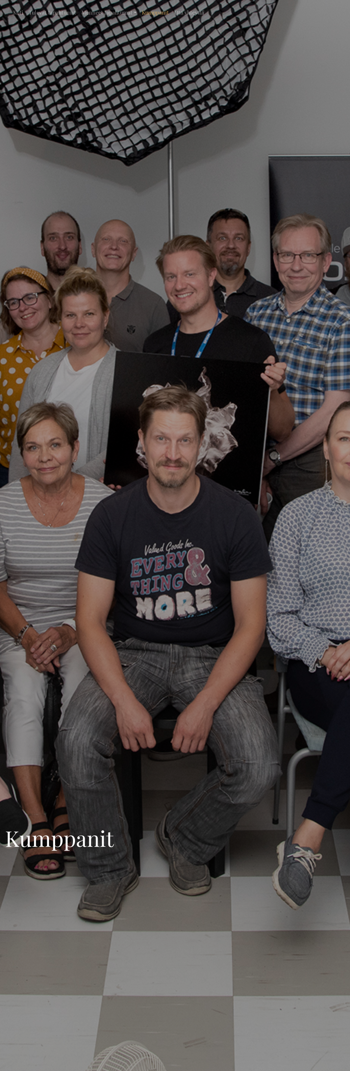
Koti (18, 12)
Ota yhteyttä (189, 12)
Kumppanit (155, 12)
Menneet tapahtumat (106, 12)
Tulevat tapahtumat (52, 12)
